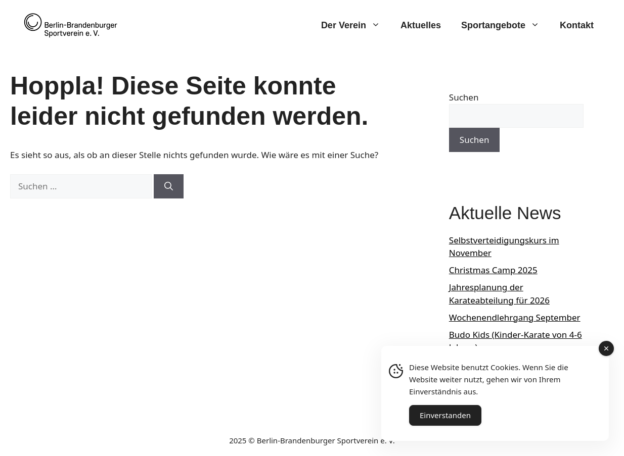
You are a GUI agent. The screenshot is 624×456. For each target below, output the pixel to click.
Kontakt (577, 25)
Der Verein (355, 25)
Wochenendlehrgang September (515, 317)
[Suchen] (169, 186)
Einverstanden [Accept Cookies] (445, 415)
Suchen (464, 97)
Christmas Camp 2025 (493, 270)
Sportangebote (505, 25)
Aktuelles (420, 25)
